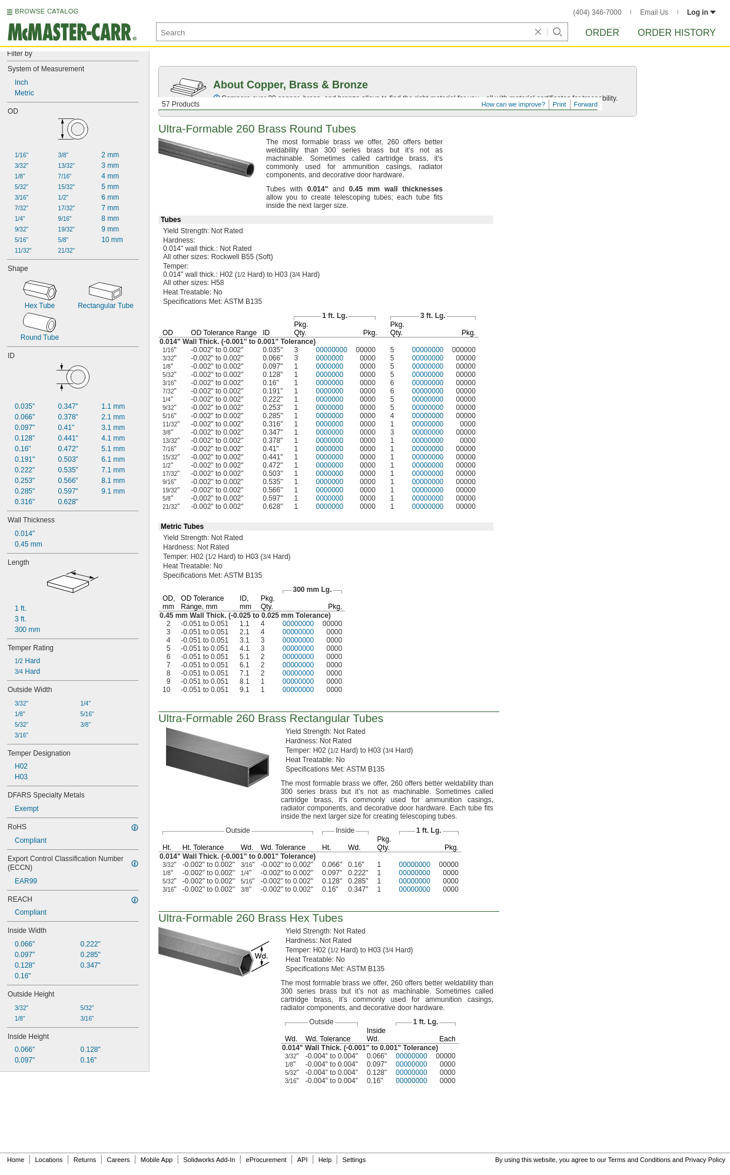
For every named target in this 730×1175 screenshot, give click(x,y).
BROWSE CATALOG (46, 11)
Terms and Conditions (639, 1159)
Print (559, 104)
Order (602, 33)
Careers (118, 1159)
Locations (49, 1159)
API (302, 1159)
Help (325, 1159)
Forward (586, 104)
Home (15, 1159)
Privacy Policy (705, 1159)
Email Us (654, 12)
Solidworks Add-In (209, 1159)
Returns (85, 1159)
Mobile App (156, 1159)
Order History (677, 33)
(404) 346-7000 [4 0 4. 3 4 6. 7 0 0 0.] (597, 12)
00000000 (331, 350)
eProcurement (266, 1159)
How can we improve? (513, 104)
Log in (701, 12)
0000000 (329, 358)
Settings (354, 1159)
